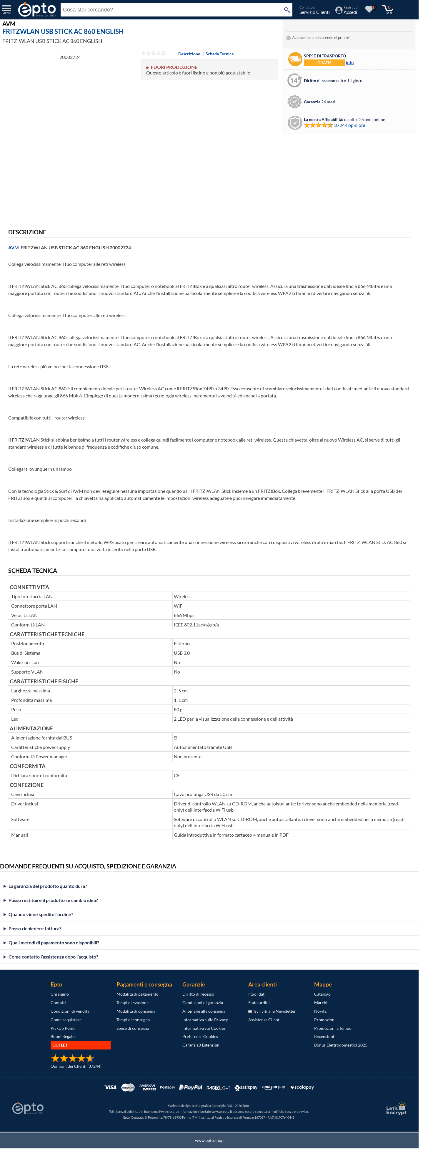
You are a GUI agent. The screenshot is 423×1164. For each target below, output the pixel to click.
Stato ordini (259, 1002)
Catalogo (322, 993)
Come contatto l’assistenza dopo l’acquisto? (53, 956)
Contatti (58, 1002)
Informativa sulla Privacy (205, 1019)
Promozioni (325, 1019)
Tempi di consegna (133, 1019)
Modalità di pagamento (137, 993)
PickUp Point (63, 1028)
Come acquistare (66, 1019)
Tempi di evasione (132, 1002)
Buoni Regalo (63, 1036)
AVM (13, 247)
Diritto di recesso (198, 993)
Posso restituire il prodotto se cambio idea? (53, 900)
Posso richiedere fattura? (35, 928)
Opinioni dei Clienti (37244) (76, 1066)
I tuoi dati (257, 993)
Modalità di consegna (135, 1011)
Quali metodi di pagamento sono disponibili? (54, 942)
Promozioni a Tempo (333, 1028)
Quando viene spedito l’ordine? (41, 914)
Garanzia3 (201, 1044)
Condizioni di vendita (70, 1011)
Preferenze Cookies (200, 1036)
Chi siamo (60, 993)
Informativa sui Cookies (204, 1028)
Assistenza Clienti (264, 1019)
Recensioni (324, 1036)
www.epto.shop (209, 1140)
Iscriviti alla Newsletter (272, 1011)
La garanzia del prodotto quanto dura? (48, 886)
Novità (320, 1011)
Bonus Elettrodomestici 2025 (340, 1044)
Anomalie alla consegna (203, 1011)
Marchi (320, 1002)
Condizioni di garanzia (202, 1002)
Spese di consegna (132, 1028)
